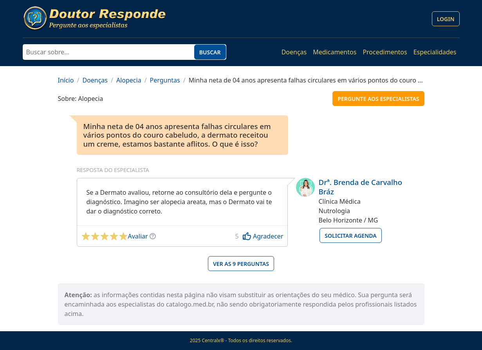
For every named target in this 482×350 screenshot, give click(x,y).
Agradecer (268, 236)
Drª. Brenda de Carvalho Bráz (361, 186)
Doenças (294, 52)
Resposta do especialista (113, 170)
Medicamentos (334, 52)
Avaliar (138, 236)
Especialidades (435, 52)
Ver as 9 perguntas (241, 263)
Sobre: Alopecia (80, 98)
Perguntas (165, 80)
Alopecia (128, 80)
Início (66, 80)
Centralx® (213, 340)
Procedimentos (385, 52)
